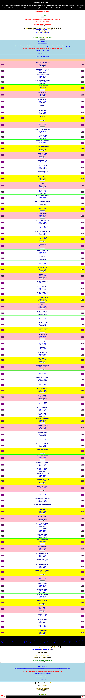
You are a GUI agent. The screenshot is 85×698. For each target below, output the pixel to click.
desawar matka (69, 636)
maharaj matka (52, 636)
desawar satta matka (16, 640)
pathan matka (42, 636)
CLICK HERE (42, 25)
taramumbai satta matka (40, 640)
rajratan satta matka (34, 641)
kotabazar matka (3, 639)
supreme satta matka (81, 641)
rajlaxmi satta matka (49, 641)
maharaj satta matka (78, 639)
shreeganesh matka (81, 636)
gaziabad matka (18, 637)
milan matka (56, 637)
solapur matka (75, 636)
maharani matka (64, 636)
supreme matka (17, 638)
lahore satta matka (15, 641)
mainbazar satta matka (72, 642)
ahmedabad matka (23, 638)
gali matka (27, 636)
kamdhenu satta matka (13, 642)
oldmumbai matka (81, 638)
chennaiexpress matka (31, 637)
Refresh (82, 696)
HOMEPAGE (42, 694)
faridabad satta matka (65, 640)
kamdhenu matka (30, 638)
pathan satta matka (64, 639)
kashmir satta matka (47, 642)
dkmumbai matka (62, 638)
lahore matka (52, 637)
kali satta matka (30, 639)
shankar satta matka (16, 639)
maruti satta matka (71, 639)
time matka (38, 636)
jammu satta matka (20, 642)
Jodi (2, 64)
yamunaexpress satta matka (7, 641)
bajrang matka (50, 638)
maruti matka (47, 636)
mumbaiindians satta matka (49, 640)
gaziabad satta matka (57, 640)
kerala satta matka (9, 639)
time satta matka (57, 639)
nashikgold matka (68, 638)
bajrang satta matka (40, 642)
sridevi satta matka (23, 639)
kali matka (17, 636)
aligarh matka (5, 638)
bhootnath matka (38, 637)
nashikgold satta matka (64, 642)
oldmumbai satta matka (80, 642)
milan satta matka (22, 641)
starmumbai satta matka (58, 641)
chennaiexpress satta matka (74, 640)
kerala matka (2, 636)
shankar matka (7, 636)
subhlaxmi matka (32, 636)
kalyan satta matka (33, 642)
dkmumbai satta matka (56, 642)
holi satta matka (28, 641)
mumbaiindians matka (11, 637)
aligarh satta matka (65, 641)
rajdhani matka (71, 637)
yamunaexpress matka (45, 637)
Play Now (42, 66)
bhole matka (40, 638)
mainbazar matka (75, 638)
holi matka (61, 637)
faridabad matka (24, 637)
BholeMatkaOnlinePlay (3, 696)
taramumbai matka (4, 637)
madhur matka (58, 636)
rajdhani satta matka (42, 641)
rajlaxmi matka (77, 637)
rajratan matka (65, 637)
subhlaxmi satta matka (50, 639)
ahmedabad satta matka (4, 642)
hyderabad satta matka (73, 641)
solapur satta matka (23, 640)
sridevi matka (13, 636)
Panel (82, 64)
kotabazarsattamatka (42, 643)
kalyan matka (45, 638)
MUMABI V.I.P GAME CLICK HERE (42, 25)
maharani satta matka (8, 640)
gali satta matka (43, 639)
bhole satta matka (27, 642)
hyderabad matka (11, 638)
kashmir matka (56, 638)
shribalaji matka (22, 636)
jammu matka (35, 638)
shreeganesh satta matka (31, 640)
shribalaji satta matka (36, 639)
